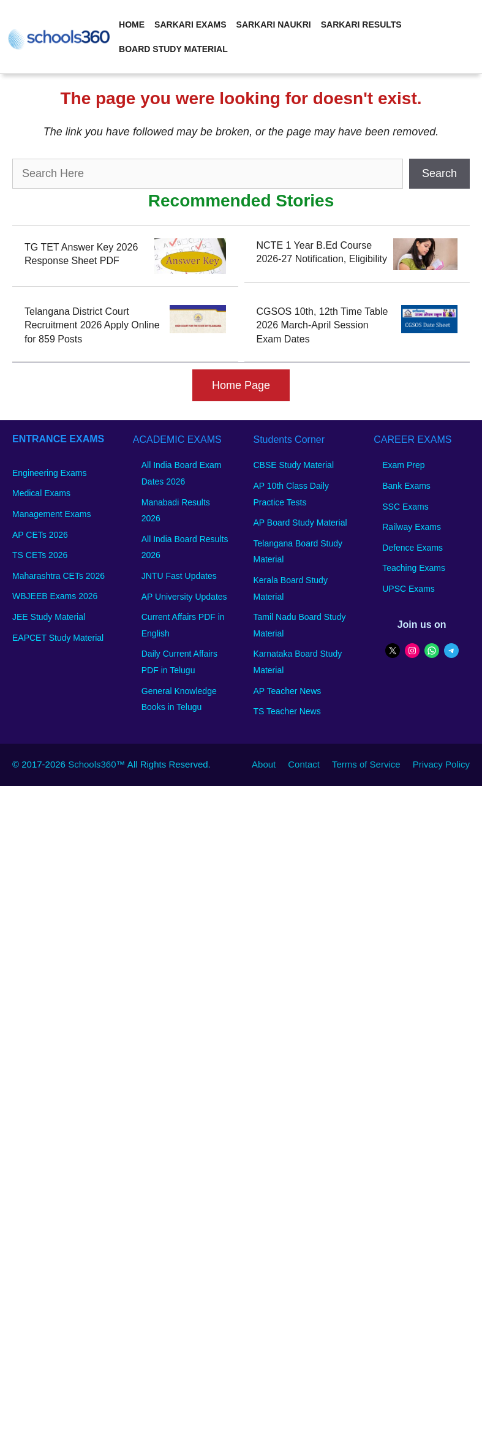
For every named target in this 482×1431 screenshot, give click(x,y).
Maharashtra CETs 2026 (58, 576)
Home (132, 24)
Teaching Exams (413, 568)
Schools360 (92, 764)
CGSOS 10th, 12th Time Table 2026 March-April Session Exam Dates (322, 325)
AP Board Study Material (300, 522)
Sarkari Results (361, 24)
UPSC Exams (408, 589)
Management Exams (51, 514)
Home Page (241, 385)
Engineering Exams (49, 473)
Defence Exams (412, 548)
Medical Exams (41, 493)
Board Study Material (173, 49)
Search (439, 173)
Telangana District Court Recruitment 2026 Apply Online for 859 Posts (92, 325)
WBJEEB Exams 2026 (54, 596)
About (264, 764)
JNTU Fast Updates (179, 576)
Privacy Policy (441, 764)
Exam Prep (403, 465)
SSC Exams (405, 507)
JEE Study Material (48, 617)
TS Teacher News (287, 711)
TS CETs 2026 (39, 555)
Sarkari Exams (190, 24)
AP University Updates (184, 597)
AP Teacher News (288, 691)
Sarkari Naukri (273, 24)
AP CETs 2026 (40, 535)
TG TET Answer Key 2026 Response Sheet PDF (81, 254)
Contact (304, 764)
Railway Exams (411, 527)
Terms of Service (366, 764)
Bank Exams (406, 486)
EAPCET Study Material (58, 638)
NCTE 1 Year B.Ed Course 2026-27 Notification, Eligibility (322, 252)
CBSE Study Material (294, 465)
